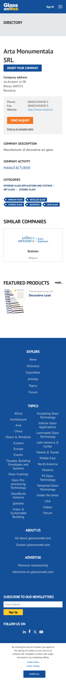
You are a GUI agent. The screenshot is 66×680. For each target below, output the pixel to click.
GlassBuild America (18, 495)
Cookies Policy (33, 662)
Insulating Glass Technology (48, 415)
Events (18, 455)
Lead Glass (52, 204)
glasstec (18, 503)
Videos (47, 507)
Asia (18, 425)
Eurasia (18, 443)
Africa (18, 413)
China (18, 431)
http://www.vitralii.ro (40, 109)
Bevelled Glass (37, 199)
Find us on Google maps (20, 129)
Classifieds (33, 372)
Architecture (18, 419)
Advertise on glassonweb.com (33, 572)
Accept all (34, 674)
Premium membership (33, 565)
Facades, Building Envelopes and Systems (18, 464)
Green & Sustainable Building (18, 513)
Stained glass (27, 189)
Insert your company (22, 68)
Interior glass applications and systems (28, 185)
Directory (33, 366)
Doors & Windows (18, 437)
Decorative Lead (40, 295)
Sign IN (50, 6)
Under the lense (47, 495)
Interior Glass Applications (48, 425)
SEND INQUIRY (20, 120)
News (33, 359)
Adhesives (35, 204)
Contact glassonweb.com (33, 545)
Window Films (15, 199)
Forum (33, 392)
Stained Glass (15, 204)
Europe (18, 449)
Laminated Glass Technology (47, 435)
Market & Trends (47, 452)
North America (48, 464)
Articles (33, 379)
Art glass (9, 189)
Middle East (48, 458)
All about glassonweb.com (33, 538)
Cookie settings (33, 666)
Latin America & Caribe (48, 444)
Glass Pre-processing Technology (18, 484)
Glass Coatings (18, 474)
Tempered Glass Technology (47, 487)
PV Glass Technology (47, 478)
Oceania (47, 470)
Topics (33, 386)
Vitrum (47, 513)
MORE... (59, 282)
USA (48, 501)
